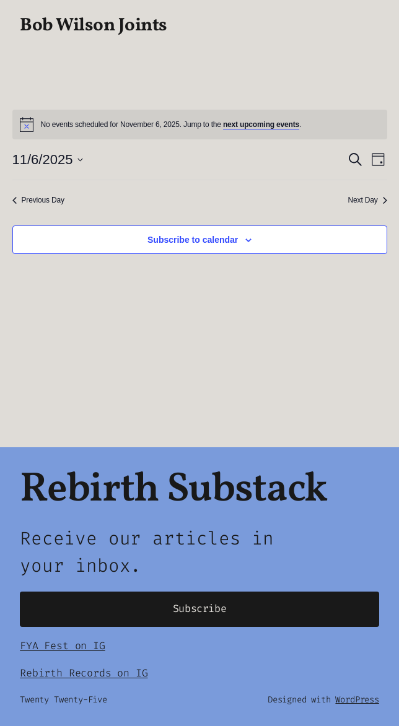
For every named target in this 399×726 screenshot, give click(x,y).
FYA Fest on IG (62, 645)
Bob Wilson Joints (93, 25)
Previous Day (38, 200)
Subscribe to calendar (192, 240)
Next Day (367, 200)
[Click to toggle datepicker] (48, 159)
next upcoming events (261, 124)
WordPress (357, 700)
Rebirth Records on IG (83, 673)
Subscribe (200, 608)
